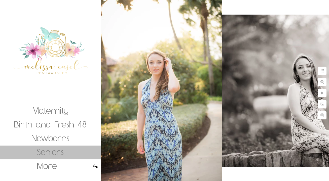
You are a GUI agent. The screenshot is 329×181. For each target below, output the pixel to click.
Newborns (50, 138)
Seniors (50, 152)
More (47, 166)
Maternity (50, 110)
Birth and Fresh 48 (50, 124)
